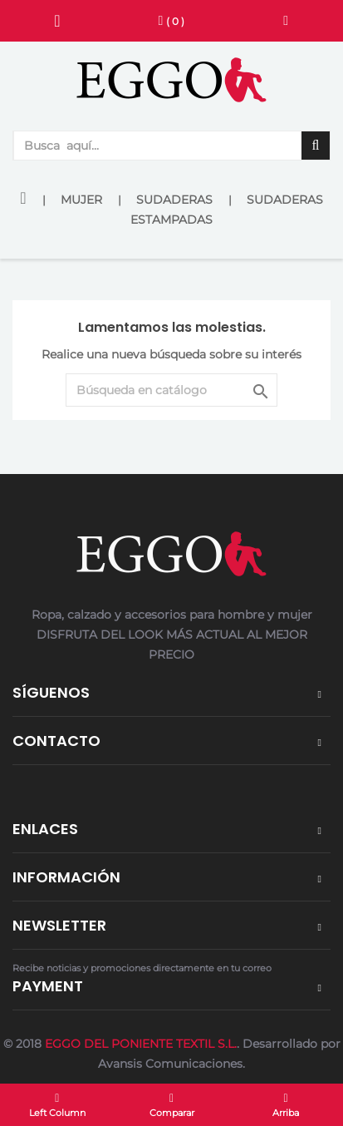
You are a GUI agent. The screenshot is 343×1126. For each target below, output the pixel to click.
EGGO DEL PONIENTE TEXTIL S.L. (141, 1043)
